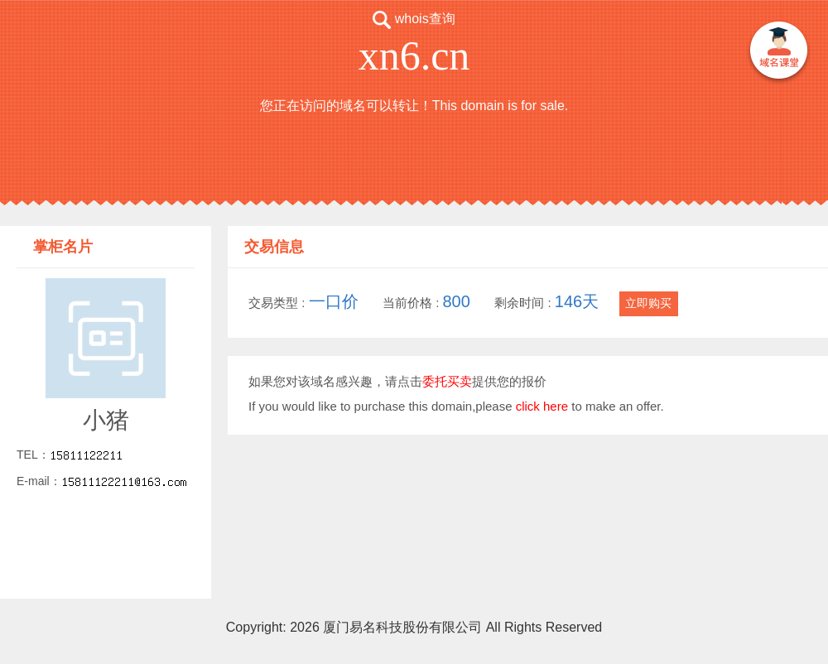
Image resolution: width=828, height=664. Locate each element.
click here (542, 406)
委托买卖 (447, 381)
